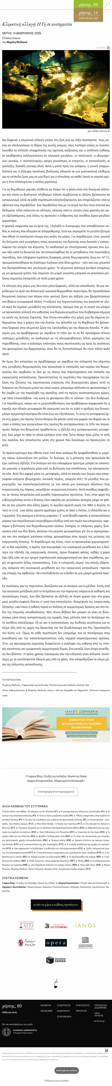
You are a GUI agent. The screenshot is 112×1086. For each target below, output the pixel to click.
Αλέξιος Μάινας (101, 131)
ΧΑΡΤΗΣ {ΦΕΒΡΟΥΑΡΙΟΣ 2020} (21, 33)
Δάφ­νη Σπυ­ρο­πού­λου (82, 883)
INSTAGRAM (46, 1011)
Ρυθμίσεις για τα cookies (57, 1080)
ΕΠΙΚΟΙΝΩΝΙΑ (64, 1016)
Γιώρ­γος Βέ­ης (28, 883)
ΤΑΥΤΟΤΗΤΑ (81, 1011)
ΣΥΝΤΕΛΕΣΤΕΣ (83, 1005)
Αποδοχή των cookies (66, 1070)
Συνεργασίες (64, 1005)
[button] (107, 1050)
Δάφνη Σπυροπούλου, (56, 780)
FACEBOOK (45, 1005)
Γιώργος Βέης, (56, 776)
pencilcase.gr (99, 1021)
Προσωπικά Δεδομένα (100, 1006)
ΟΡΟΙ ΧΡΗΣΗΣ (98, 1014)
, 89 (12, 1005)
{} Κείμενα (11, 38)
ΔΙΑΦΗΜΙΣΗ (63, 1011)
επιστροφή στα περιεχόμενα (56, 791)
